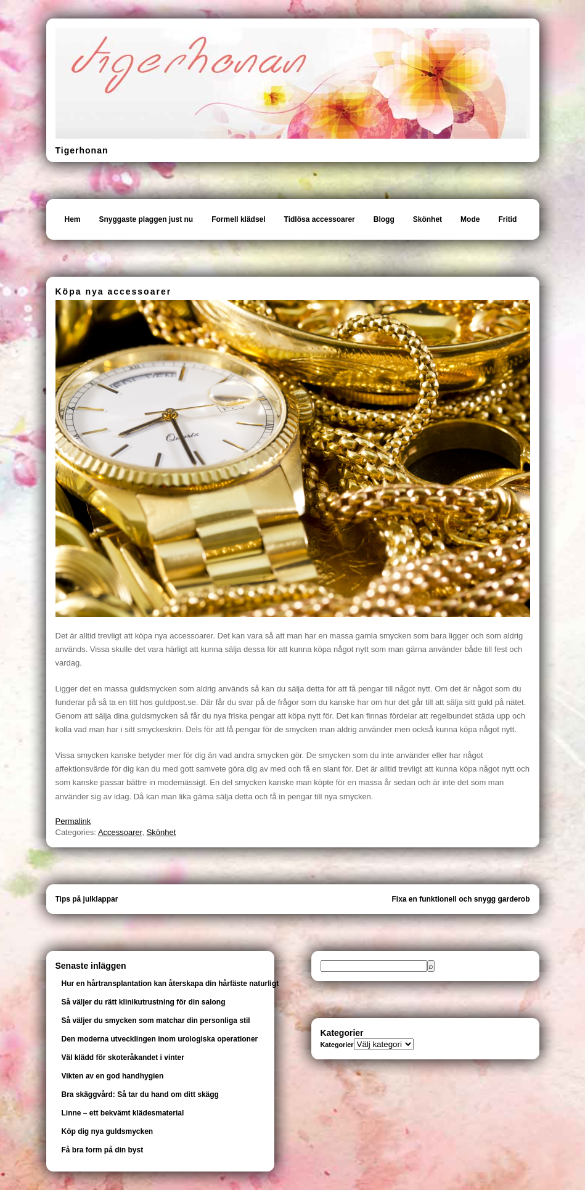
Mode (470, 219)
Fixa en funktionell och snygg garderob (460, 899)
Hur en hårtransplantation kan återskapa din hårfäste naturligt (170, 983)
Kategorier (337, 1044)
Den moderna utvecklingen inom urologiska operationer (160, 1039)
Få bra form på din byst (103, 1150)
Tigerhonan (81, 150)
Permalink (73, 821)
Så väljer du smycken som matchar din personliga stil (156, 1020)
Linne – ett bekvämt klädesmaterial (123, 1113)
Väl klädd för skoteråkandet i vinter (123, 1057)
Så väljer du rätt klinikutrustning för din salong (144, 1002)
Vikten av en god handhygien (113, 1076)
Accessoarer (120, 832)
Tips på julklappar (86, 899)
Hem (73, 219)
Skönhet (427, 219)
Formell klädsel (238, 219)
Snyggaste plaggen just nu (146, 219)
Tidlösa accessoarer (319, 219)
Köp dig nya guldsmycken (107, 1131)
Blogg (384, 219)
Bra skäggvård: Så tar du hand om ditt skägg (140, 1094)
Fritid (507, 219)
